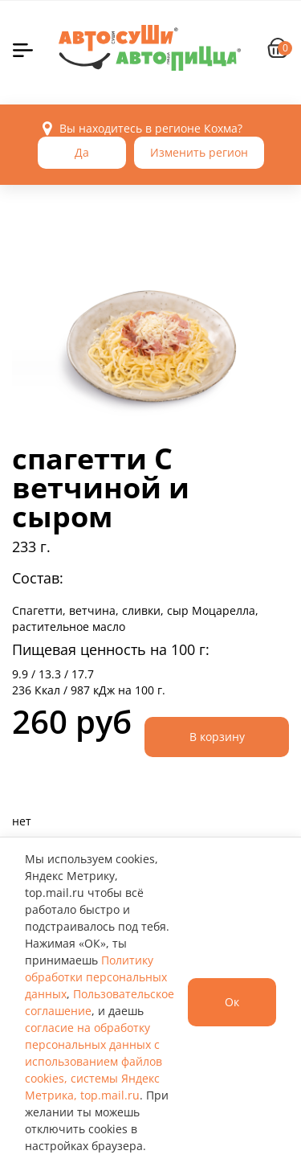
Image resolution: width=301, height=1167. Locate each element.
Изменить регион (199, 152)
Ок (232, 1001)
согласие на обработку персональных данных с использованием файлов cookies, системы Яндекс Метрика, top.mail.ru (93, 1061)
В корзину (217, 736)
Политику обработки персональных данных (96, 976)
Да (82, 152)
